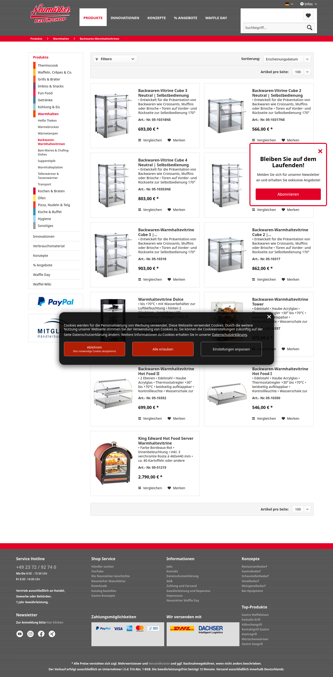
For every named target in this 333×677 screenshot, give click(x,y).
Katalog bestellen (103, 591)
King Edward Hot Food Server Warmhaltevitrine (165, 441)
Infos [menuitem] (306, 4)
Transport (44, 184)
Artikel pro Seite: (275, 72)
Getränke (45, 100)
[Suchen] (310, 27)
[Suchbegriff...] (279, 27)
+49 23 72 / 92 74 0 (36, 567)
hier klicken (55, 622)
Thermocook (48, 65)
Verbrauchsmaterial (49, 246)
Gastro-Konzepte (103, 596)
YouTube (97, 571)
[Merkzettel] (308, 15)
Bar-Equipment (252, 591)
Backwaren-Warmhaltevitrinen (51, 142)
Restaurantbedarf (254, 566)
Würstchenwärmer (255, 639)
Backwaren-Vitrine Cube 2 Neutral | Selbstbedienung (277, 93)
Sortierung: (250, 58)
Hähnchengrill (252, 625)
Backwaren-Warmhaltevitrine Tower (280, 301)
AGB (170, 581)
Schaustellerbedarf (255, 576)
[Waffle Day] (216, 17)
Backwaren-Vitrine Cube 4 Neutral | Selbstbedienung (163, 162)
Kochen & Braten (51, 191)
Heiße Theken (47, 120)
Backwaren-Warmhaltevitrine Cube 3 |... (166, 232)
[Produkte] (93, 17)
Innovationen (43, 236)
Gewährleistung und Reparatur (189, 591)
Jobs (170, 566)
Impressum (175, 596)
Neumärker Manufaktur (108, 581)
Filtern (103, 59)
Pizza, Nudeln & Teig (54, 205)
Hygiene (44, 218)
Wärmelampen (48, 133)
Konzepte (40, 255)
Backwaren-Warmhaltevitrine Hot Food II (166, 371)
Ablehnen (94, 349)
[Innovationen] (125, 17)
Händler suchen (102, 566)
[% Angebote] (185, 17)
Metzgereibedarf (254, 586)
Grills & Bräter (49, 79)
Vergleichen (150, 140)
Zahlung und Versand (182, 586)
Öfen (42, 198)
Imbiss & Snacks (51, 86)
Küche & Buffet (50, 212)
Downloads (99, 586)
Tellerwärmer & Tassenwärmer (48, 176)
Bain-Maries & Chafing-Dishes (53, 152)
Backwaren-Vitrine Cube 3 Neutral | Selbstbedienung (163, 93)
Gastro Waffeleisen (255, 615)
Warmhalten (48, 114)
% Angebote (43, 265)
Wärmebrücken (48, 127)
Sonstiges (45, 225)
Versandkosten (159, 663)
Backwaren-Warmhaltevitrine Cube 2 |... (280, 232)
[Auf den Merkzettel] (176, 140)
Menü (253, 12)
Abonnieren (288, 194)
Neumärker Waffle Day (183, 600)
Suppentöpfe (47, 161)
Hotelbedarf (250, 581)
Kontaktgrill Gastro (255, 629)
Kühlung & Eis (49, 107)
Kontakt (172, 571)
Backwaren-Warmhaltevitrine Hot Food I (280, 371)
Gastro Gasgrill (252, 644)
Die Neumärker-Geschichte (110, 576)
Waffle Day (41, 274)
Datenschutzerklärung (183, 576)
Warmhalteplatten (50, 167)
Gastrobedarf (251, 571)
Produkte (40, 57)
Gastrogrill (249, 634)
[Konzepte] (156, 17)
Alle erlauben (163, 349)
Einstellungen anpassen (231, 349)
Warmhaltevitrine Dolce (161, 299)
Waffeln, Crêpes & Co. (55, 72)
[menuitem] (93, 17)
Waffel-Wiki (42, 284)
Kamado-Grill (251, 620)
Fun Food (45, 93)
